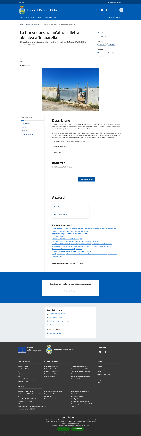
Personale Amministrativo (26, 379)
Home (21, 24)
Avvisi (99, 371)
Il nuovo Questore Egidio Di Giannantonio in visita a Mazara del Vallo (75, 241)
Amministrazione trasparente (80, 391)
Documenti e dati (23, 381)
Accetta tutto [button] (63, 429)
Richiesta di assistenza (51, 399)
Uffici (19, 371)
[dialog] (70, 425)
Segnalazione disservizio (52, 394)
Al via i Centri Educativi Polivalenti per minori (67, 249)
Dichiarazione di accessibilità (80, 401)
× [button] (139, 416)
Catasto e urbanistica (51, 374)
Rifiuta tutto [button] (77, 429)
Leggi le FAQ (48, 396)
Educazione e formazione (79, 366)
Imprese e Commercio (51, 371)
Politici (20, 376)
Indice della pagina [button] (27, 117)
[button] (70, 433)
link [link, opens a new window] (88, 425)
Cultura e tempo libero (51, 369)
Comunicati (35, 24)
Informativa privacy (77, 396)
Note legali (74, 399)
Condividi (101, 33)
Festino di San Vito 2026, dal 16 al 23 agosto (67, 239)
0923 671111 (33, 409)
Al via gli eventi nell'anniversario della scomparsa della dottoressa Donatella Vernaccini (81, 246)
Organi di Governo (23, 366)
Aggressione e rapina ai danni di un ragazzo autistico (70, 233)
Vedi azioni (102, 37)
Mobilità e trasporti (50, 376)
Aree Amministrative (24, 369)
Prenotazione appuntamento (53, 391)
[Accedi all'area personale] (114, 2)
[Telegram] (105, 10)
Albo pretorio (75, 394)
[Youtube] (101, 10)
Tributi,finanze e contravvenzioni (81, 371)
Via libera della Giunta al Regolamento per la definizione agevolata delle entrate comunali (82, 244)
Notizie (99, 366)
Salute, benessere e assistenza (80, 376)
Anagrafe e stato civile (51, 366)
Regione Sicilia (22, 2)
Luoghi (99, 380)
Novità (28, 24)
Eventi (99, 382)
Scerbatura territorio (59, 236)
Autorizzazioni (75, 379)
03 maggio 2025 (57, 152)
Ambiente (74, 374)
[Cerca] (121, 10)
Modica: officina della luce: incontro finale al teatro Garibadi (72, 251)
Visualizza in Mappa (86, 179)
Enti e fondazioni (23, 374)
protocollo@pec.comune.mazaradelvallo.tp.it (32, 406)
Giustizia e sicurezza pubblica (80, 369)
